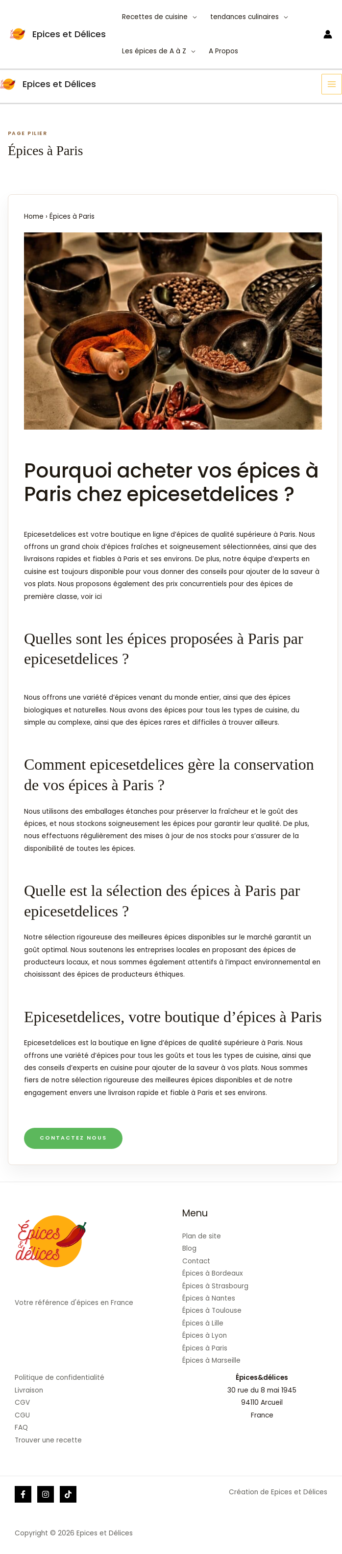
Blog (189, 1248)
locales (188, 950)
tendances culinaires (244, 17)
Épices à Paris (204, 1348)
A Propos (223, 51)
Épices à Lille (202, 1323)
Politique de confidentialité (59, 1377)
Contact (196, 1261)
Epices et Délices (69, 34)
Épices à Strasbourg (215, 1286)
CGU (22, 1415)
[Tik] (68, 1494)
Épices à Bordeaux (212, 1273)
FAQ (21, 1427)
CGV (22, 1402)
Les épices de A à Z (154, 51)
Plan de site (201, 1236)
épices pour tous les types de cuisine (226, 710)
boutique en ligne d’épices (142, 1043)
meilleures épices (157, 937)
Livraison (29, 1390)
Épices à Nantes (208, 1298)
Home (34, 216)
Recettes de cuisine (155, 17)
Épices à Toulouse (212, 1310)
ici (98, 596)
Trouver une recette (48, 1440)
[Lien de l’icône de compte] (327, 34)
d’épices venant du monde (153, 697)
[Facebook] (23, 1494)
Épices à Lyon (204, 1335)
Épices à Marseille (211, 1360)
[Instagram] (45, 1494)
